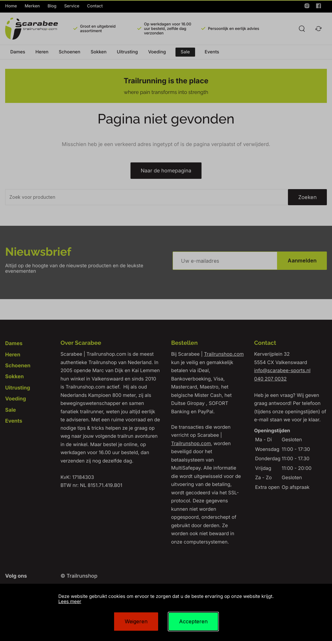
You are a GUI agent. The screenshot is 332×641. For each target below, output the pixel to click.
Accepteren (193, 621)
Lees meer (69, 601)
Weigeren (136, 621)
